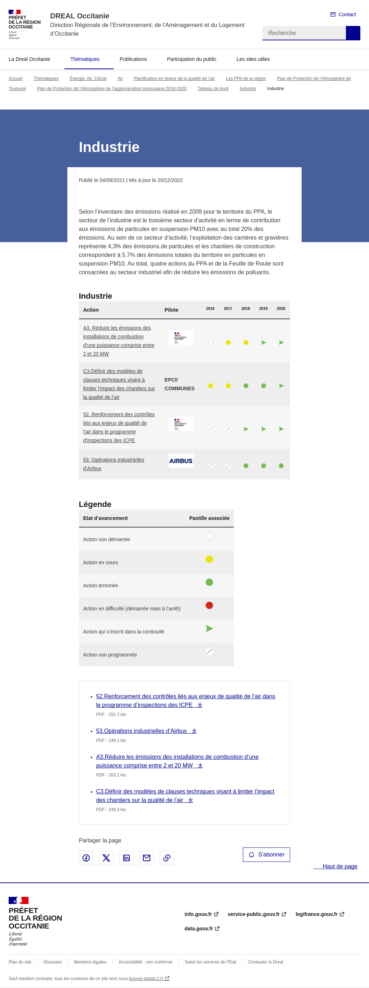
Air (120, 78)
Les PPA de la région (246, 78)
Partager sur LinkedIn (126, 858)
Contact (347, 14)
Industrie (248, 88)
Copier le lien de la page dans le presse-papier (167, 858)
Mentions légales (90, 962)
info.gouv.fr (198, 914)
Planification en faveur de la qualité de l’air (174, 78)
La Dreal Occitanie (29, 59)
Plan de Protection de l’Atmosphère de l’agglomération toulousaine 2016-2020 (112, 88)
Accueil (16, 78)
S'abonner (267, 854)
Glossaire (53, 962)
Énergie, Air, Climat (88, 78)
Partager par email (146, 858)
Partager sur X (106, 858)
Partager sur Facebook (86, 858)
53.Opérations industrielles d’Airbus (142, 731)
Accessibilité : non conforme (145, 962)
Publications (133, 59)
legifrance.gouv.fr (316, 914)
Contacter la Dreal (265, 962)
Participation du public (192, 59)
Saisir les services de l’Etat (210, 962)
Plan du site (20, 962)
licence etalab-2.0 (146, 978)
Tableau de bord (212, 88)
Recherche (353, 33)
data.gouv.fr (198, 928)
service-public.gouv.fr (254, 914)
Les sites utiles (253, 59)
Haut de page (339, 866)
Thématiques (84, 59)
